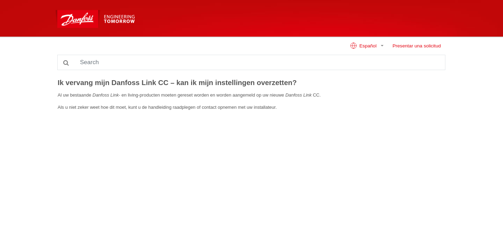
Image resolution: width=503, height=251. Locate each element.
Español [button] (364, 45)
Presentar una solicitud (417, 45)
